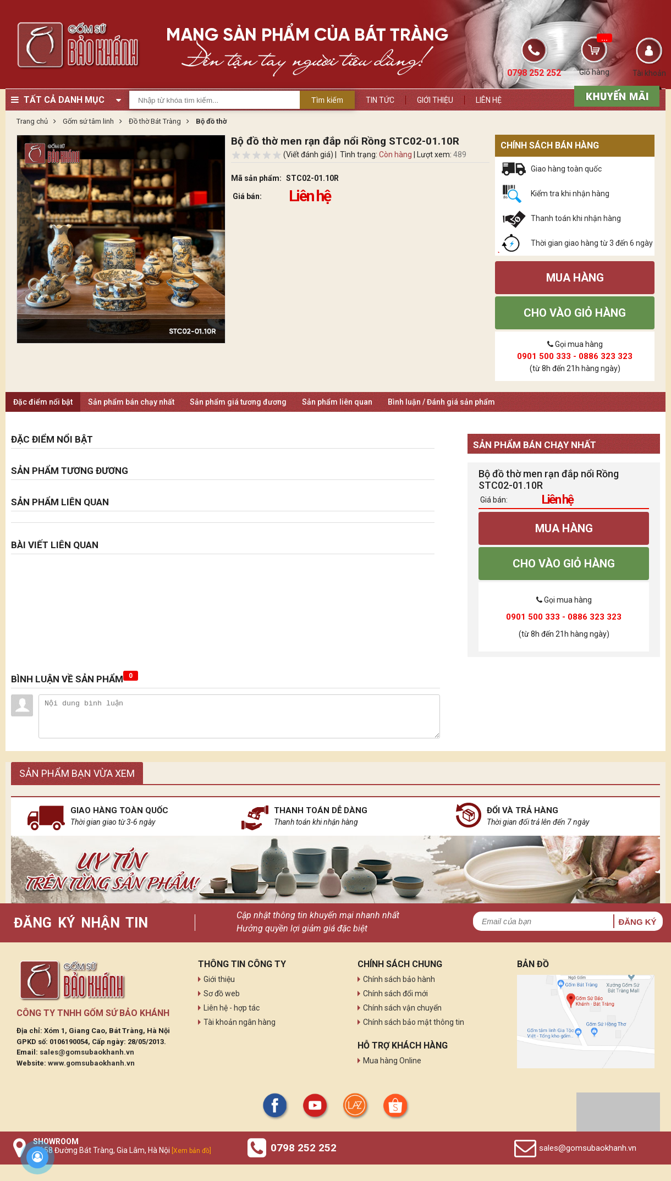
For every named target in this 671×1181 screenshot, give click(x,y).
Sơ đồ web (222, 993)
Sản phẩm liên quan (337, 402)
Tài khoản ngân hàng (240, 1022)
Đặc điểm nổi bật (43, 402)
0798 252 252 (304, 1147)
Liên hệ (489, 100)
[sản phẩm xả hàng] (615, 95)
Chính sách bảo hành (399, 979)
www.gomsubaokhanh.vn (91, 1063)
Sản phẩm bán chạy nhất (131, 402)
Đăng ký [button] (637, 921)
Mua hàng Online (392, 1060)
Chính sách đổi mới (395, 993)
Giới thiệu (435, 100)
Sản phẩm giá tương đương (238, 402)
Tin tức (380, 100)
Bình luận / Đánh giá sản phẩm (441, 402)
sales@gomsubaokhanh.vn (87, 1052)
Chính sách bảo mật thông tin (413, 1022)
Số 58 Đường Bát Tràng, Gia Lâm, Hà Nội (122, 1150)
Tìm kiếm (327, 100)
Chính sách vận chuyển (402, 1007)
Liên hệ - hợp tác (232, 1007)
